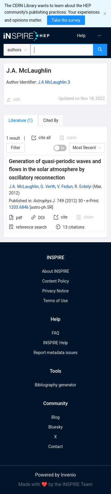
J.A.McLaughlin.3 (54, 82)
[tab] (21, 120)
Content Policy (55, 281)
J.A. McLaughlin (23, 186)
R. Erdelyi (83, 186)
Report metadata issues (55, 352)
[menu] (84, 35)
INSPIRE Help (55, 342)
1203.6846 (19, 207)
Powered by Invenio (55, 475)
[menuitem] (81, 35)
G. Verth (47, 186)
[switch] (60, 148)
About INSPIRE (55, 271)
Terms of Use (55, 300)
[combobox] (61, 50)
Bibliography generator (55, 385)
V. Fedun (65, 186)
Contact (55, 446)
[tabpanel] (55, 182)
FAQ (55, 333)
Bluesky (55, 427)
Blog (56, 417)
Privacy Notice (55, 291)
